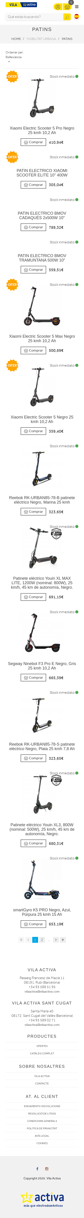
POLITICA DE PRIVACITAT (42, 1128)
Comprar (33, 142)
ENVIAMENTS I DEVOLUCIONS (42, 1106)
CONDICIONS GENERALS (42, 1121)
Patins (67, 39)
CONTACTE (42, 1083)
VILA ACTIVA (42, 1076)
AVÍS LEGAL (42, 1135)
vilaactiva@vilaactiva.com (42, 991)
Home (16, 39)
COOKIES (42, 1143)
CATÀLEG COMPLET (42, 1053)
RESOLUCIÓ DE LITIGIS (42, 1113)
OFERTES (42, 1046)
